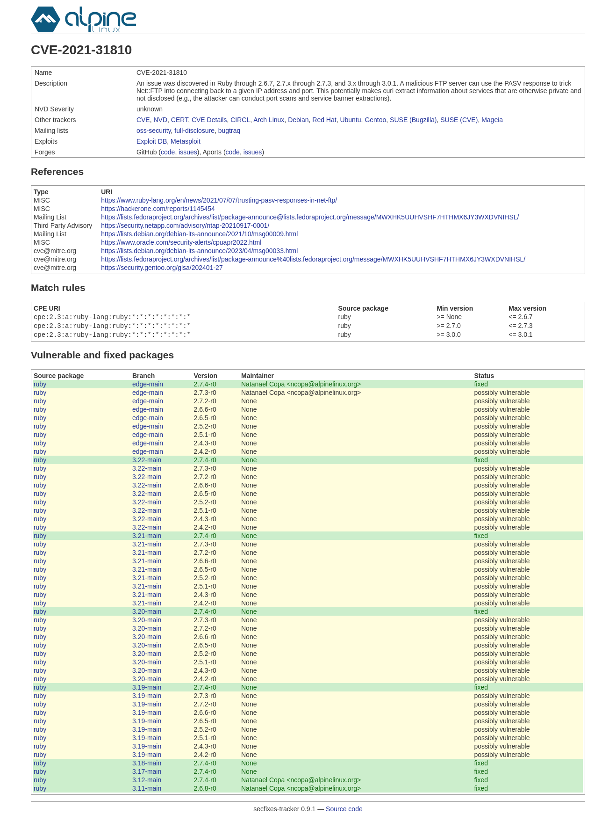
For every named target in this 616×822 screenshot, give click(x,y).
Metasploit (186, 141)
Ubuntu (350, 120)
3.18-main (146, 766)
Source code (344, 811)
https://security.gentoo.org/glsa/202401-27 (161, 267)
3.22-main (146, 462)
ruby (40, 387)
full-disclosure (194, 130)
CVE (143, 120)
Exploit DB (151, 141)
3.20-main (146, 614)
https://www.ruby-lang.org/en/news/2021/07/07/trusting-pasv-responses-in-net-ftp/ (219, 200)
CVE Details (209, 120)
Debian (298, 120)
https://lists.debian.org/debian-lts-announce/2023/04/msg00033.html (199, 251)
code (168, 152)
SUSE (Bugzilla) (413, 120)
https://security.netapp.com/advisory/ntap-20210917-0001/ (185, 225)
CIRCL (240, 120)
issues (188, 152)
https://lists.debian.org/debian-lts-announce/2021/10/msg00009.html (199, 234)
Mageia (492, 120)
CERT (179, 120)
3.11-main (146, 791)
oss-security (153, 130)
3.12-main (146, 782)
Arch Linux (268, 120)
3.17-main (146, 774)
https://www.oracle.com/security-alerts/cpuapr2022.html (181, 242)
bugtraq (229, 130)
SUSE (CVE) (459, 120)
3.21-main (146, 538)
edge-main (147, 387)
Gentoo (375, 120)
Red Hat (324, 120)
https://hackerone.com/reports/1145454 (158, 208)
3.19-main (146, 690)
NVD (160, 120)
